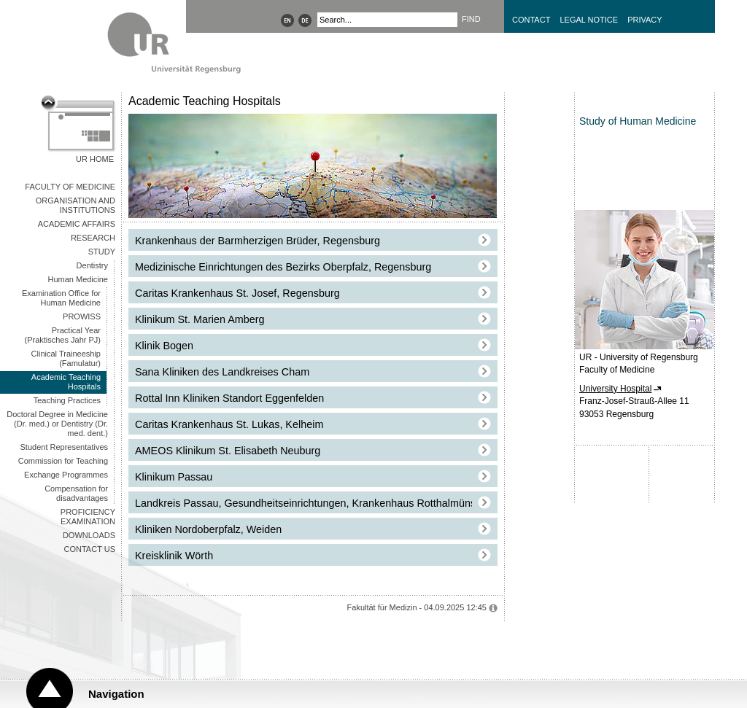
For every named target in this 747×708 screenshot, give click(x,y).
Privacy (644, 19)
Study (101, 251)
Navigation (116, 694)
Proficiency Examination (88, 516)
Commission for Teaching (63, 460)
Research (93, 237)
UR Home (95, 159)
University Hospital (615, 389)
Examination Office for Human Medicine (61, 298)
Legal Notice (589, 19)
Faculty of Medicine (70, 186)
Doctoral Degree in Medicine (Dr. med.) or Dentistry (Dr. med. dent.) (57, 423)
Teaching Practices (67, 400)
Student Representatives (64, 447)
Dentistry (92, 265)
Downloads (89, 535)
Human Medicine (77, 279)
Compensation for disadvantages (76, 493)
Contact (531, 19)
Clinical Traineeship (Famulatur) (66, 358)
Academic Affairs (76, 223)
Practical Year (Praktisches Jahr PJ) (62, 335)
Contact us (90, 549)
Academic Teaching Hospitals (66, 382)
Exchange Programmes (66, 474)
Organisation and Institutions (75, 205)
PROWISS (82, 316)
